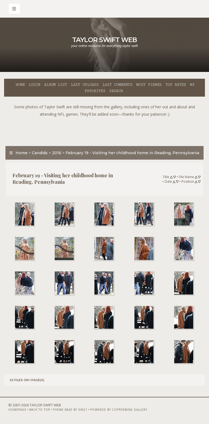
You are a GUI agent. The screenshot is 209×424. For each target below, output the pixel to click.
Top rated (175, 85)
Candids (40, 152)
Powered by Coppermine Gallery (118, 410)
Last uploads (85, 85)
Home (20, 85)
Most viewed (149, 85)
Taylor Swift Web (104, 40)
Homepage (17, 410)
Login (34, 85)
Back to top (39, 410)
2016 (56, 152)
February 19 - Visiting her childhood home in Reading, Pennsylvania (132, 152)
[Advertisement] (104, 130)
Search (116, 91)
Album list (55, 85)
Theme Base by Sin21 (70, 410)
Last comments (118, 85)
